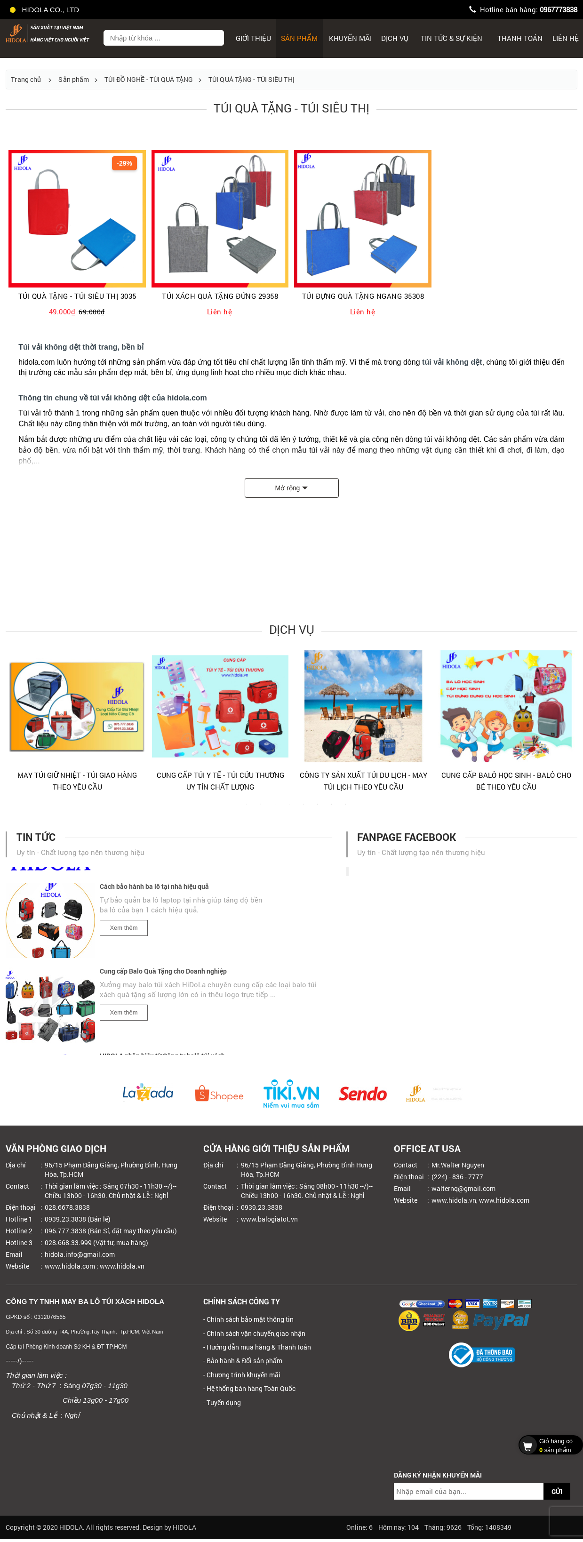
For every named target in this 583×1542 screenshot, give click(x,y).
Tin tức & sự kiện (451, 38)
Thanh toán (520, 38)
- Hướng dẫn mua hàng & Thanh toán (257, 1346)
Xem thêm (123, 930)
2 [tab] (261, 808)
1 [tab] (247, 808)
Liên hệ (565, 38)
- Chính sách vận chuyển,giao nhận (254, 1333)
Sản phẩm (299, 38)
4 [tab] (289, 808)
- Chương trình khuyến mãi (241, 1374)
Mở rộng (287, 488)
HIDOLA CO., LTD (44, 10)
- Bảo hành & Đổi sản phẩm (242, 1360)
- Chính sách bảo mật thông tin (248, 1319)
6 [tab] (317, 808)
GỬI (556, 1491)
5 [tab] (303, 808)
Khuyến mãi (350, 38)
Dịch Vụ (394, 38)
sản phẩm (548, 1444)
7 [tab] (331, 808)
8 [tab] (345, 808)
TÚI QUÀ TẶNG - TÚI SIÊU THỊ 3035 (77, 296)
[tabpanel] (77, 725)
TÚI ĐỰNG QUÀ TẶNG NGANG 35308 (363, 296)
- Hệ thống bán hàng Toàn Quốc (249, 1388)
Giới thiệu (253, 38)
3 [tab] (275, 808)
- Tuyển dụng (222, 1402)
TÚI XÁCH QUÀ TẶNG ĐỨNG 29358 (220, 296)
